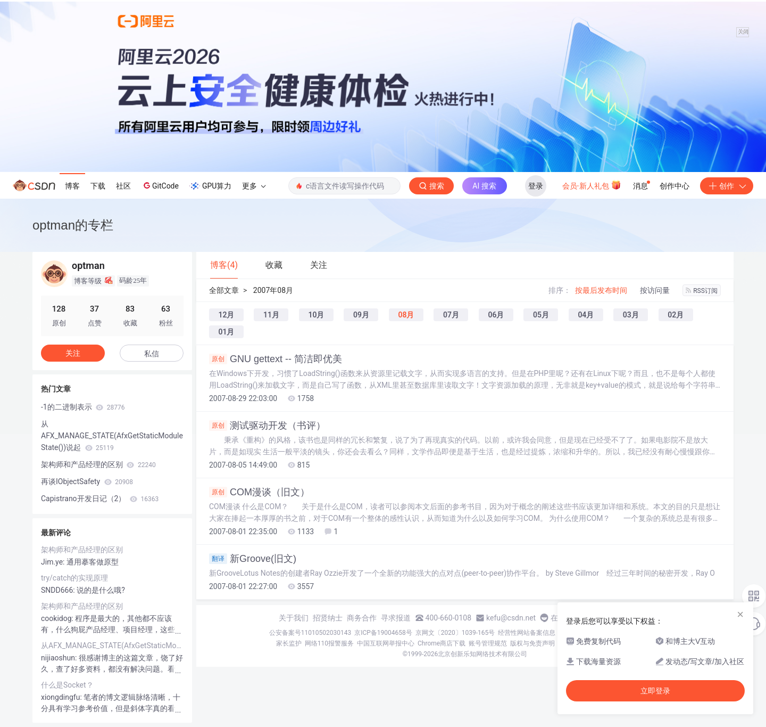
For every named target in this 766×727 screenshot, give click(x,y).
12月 (227, 315)
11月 (271, 315)
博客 (72, 186)
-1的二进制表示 (82, 407)
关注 (72, 353)
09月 (361, 315)
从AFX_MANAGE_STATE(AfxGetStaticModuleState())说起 (112, 436)
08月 (406, 315)
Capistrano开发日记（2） (100, 498)
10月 (316, 315)
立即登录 (655, 691)
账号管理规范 (488, 643)
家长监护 (289, 643)
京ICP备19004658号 (383, 632)
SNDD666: (59, 590)
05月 (541, 315)
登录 (535, 186)
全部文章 (224, 290)
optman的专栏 (72, 225)
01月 (227, 332)
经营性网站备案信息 (526, 632)
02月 (676, 315)
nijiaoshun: (60, 658)
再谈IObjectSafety (87, 481)
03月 (631, 315)
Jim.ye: (53, 562)
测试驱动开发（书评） (267, 425)
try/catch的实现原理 (74, 578)
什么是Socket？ (67, 685)
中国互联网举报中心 (385, 643)
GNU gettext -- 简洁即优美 (275, 359)
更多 (253, 186)
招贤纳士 (328, 618)
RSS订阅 (702, 291)
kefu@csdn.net (511, 618)
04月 (586, 315)
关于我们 (294, 618)
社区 (123, 186)
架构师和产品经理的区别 (98, 464)
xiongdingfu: (62, 697)
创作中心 (674, 186)
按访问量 (655, 290)
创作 (726, 186)
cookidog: (58, 618)
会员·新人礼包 (591, 184)
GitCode (160, 185)
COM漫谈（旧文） (259, 492)
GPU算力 (210, 186)
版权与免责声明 (532, 643)
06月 (496, 315)
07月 (451, 315)
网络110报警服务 (329, 643)
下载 (97, 186)
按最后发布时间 (601, 290)
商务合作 (362, 618)
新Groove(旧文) (252, 558)
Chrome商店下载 (441, 643)
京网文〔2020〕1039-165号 (455, 632)
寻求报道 (396, 618)
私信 (151, 353)
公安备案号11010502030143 (310, 632)
